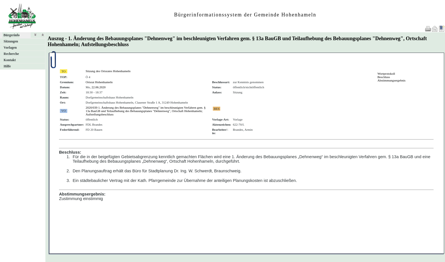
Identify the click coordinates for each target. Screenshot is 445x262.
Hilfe (7, 66)
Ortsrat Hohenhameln (99, 82)
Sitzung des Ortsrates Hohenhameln (108, 71)
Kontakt (10, 60)
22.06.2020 (99, 87)
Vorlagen (10, 48)
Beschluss (383, 77)
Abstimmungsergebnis (391, 80)
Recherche (11, 54)
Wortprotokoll (386, 73)
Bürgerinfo (11, 35)
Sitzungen (11, 41)
